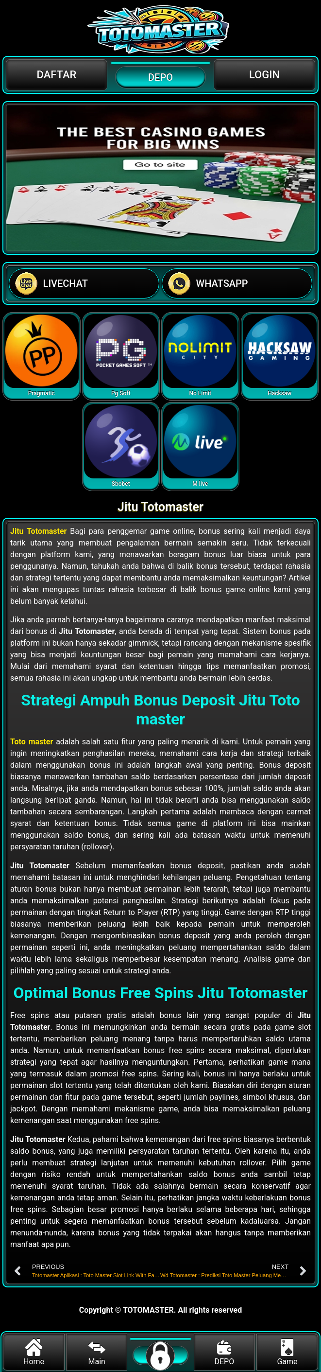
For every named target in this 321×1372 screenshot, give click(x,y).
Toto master (31, 741)
